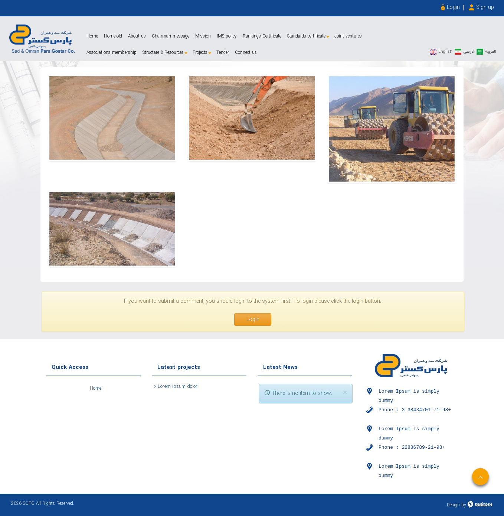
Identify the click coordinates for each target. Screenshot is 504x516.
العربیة (490, 51)
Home (95, 388)
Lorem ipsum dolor (177, 386)
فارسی (468, 51)
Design (453, 505)
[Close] (345, 393)
